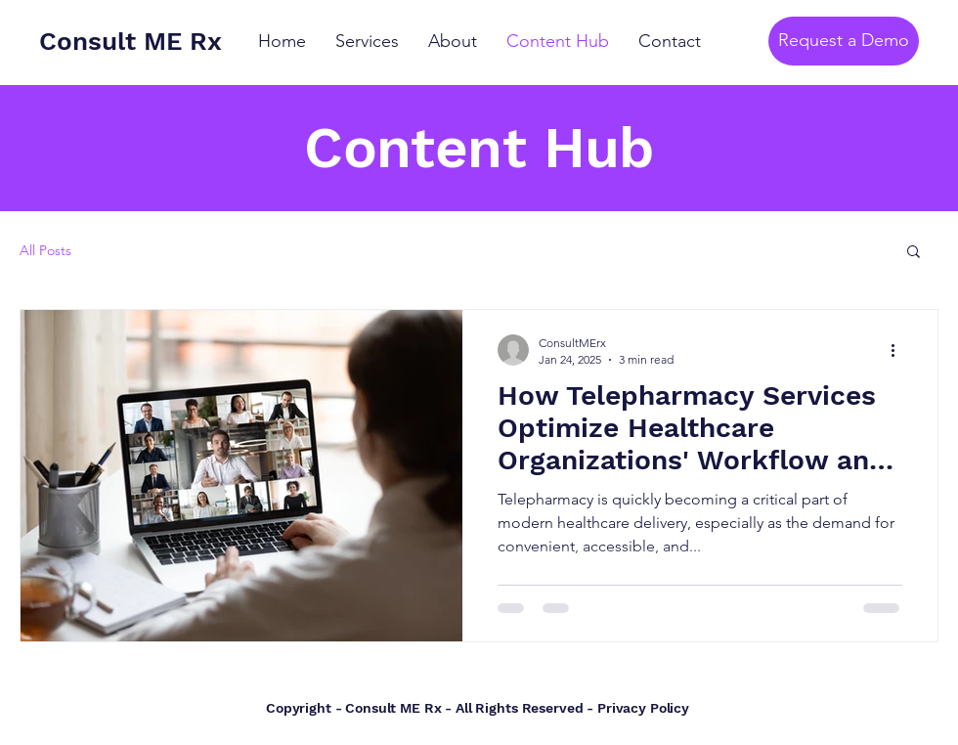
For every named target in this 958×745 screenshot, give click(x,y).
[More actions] (899, 350)
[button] (913, 252)
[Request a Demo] (843, 41)
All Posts (45, 250)
